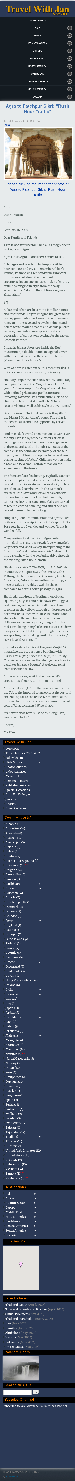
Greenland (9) (15, 966)
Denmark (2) (14, 907)
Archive (11, 804)
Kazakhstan (14, 1017)
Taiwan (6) (13, 1127)
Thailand (12, 1136)
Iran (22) (11, 998)
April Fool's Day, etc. (19, 794)
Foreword (12, 748)
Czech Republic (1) (18, 902)
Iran (8, 1323)
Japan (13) (12, 1008)
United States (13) (17, 1155)
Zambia (10, 1337)
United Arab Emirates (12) (23, 1150)
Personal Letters (17, 781)
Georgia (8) (13, 952)
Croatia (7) (13, 897)
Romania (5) (14, 1086)
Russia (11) (13, 1090)
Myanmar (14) (15, 1049)
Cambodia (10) (15, 874)
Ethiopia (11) (14, 934)
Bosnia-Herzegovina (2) (22, 861)
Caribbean (37, 74)
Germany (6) (14, 957)
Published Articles (18, 785)
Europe (37, 51)
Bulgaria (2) (14, 870)
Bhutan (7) (13, 856)
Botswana (12, 1342)
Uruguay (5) (14, 1159)
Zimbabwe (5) (17, 1178)
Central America (37, 81)
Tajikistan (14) (15, 1132)
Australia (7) (14, 838)
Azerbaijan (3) (15, 842)
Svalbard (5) (14, 1113)
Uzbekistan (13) (16, 1164)
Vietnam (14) (14, 1169)
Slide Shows (14, 762)
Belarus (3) (13, 847)
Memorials (13, 776)
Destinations (37, 20)
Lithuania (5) (14, 1031)
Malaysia (12, 1035)
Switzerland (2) (16, 1123)
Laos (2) (11, 1021)
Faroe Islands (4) (17, 939)
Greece (10, 962)
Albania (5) (13, 824)
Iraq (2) (11, 1003)
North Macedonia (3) (20, 1058)
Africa (37, 35)
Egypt (10, 920)
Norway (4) (13, 1063)
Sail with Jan (14, 758)
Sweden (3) (13, 1118)
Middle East (37, 58)
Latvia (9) (12, 1026)
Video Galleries (16, 771)
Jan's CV (11, 799)
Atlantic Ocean (37, 43)
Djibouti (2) (13, 911)
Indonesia (12, 994)
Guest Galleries (16, 808)
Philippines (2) (16, 1077)
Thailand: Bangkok (18, 1318)
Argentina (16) (15, 828)
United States (14, 1347)
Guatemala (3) (15, 971)
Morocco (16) (14, 1044)
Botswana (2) (17, 865)
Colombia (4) (14, 893)
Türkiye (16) (14, 1141)
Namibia (11, 1328)
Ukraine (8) (13, 1146)
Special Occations (18, 790)
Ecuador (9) (13, 916)
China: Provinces (17, 1314)
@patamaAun (12, 1477)
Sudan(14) (12, 1104)
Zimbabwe (12, 1333)
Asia (37, 28)
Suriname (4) (14, 1109)
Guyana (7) (13, 975)
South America (37, 89)
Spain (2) (12, 1100)
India (7, 125)
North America (37, 66)
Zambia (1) (15, 1173)
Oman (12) (13, 1067)
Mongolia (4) (14, 1040)
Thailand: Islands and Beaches (26, 1309)
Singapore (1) (15, 1095)
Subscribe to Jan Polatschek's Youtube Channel (35, 1406)
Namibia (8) (15, 1054)
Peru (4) (11, 1072)
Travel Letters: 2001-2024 (23, 753)
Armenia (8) (14, 833)
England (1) (13, 925)
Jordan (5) (12, 1012)
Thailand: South (16, 1304)
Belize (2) (12, 851)
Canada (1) (13, 879)
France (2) (12, 948)
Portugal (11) (14, 1081)
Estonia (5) (13, 930)
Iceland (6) (13, 985)
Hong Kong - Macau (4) (22, 980)
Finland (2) (13, 943)
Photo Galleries (16, 767)
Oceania (37, 97)
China (10, 888)
